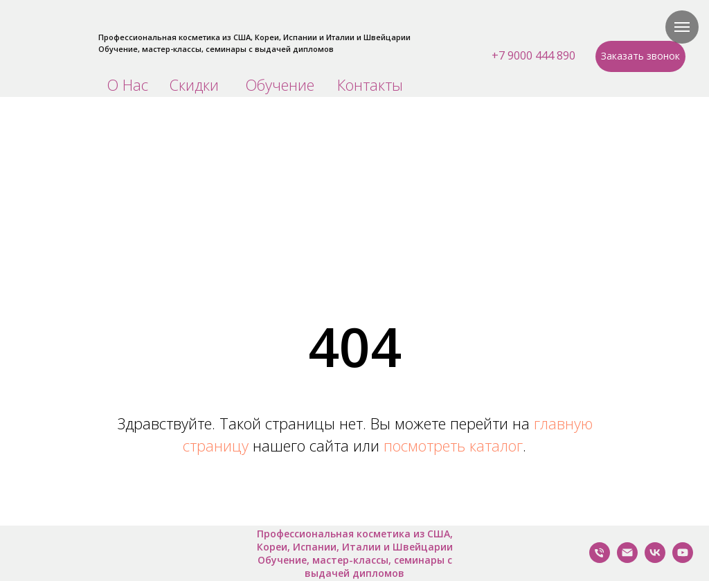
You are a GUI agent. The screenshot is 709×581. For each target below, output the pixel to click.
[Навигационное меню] (682, 27)
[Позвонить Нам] (599, 559)
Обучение (279, 84)
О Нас (127, 84)
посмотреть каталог (453, 445)
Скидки (194, 84)
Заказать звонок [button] (640, 55)
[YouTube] (682, 559)
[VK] (655, 559)
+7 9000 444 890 (533, 55)
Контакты (370, 84)
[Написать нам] (627, 559)
